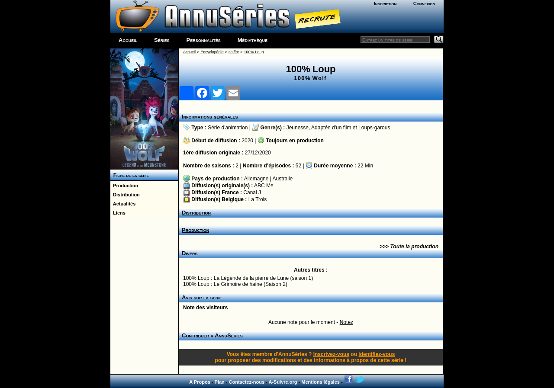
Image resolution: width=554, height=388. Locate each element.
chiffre (234, 52)
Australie (283, 179)
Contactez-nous (247, 382)
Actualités (122, 203)
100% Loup (254, 52)
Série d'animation (228, 128)
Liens (118, 212)
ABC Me (264, 186)
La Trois (257, 199)
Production (124, 185)
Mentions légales (320, 382)
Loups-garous (374, 128)
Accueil (128, 40)
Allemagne (256, 179)
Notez (346, 322)
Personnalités (204, 40)
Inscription (385, 3)
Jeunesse (298, 128)
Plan (220, 382)
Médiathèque (252, 40)
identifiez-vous (376, 354)
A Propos (199, 382)
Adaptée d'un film (331, 128)
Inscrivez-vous (331, 354)
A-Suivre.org (282, 382)
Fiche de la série (129, 175)
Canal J (252, 192)
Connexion (424, 3)
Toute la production (414, 247)
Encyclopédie (212, 52)
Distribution (125, 194)
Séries (162, 40)
